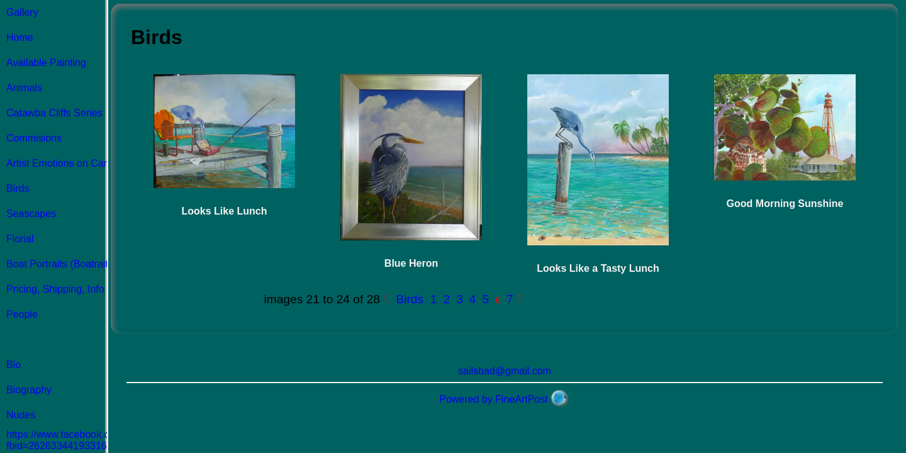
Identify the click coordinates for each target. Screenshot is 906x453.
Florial (20, 238)
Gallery (22, 12)
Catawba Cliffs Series (54, 113)
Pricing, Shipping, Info (55, 289)
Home (19, 37)
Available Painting (46, 62)
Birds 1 (415, 299)
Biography (29, 389)
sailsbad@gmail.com (504, 371)
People (22, 314)
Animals (24, 87)
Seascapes (31, 213)
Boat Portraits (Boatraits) (61, 264)
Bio (13, 364)
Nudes (20, 415)
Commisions (34, 138)
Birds (17, 188)
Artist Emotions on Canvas (65, 163)
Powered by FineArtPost (493, 399)
